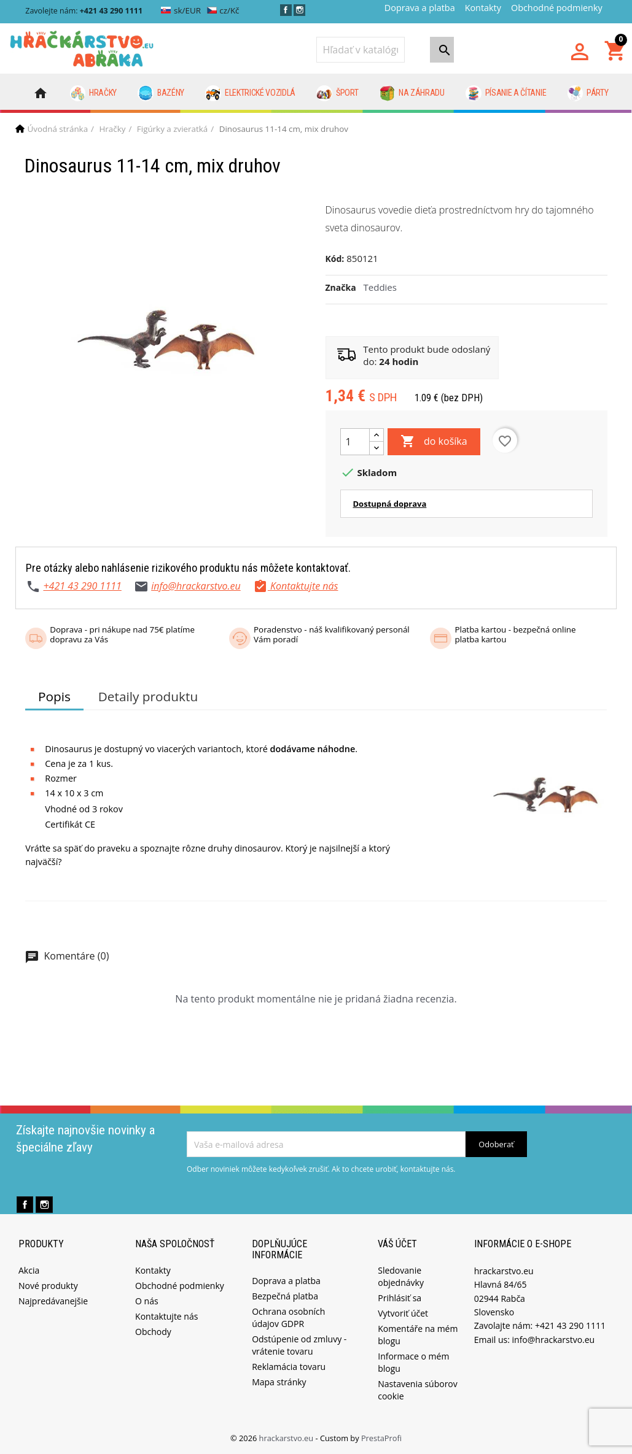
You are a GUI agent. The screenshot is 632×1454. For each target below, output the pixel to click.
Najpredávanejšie (53, 1301)
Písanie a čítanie (506, 93)
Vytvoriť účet (403, 1313)
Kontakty (483, 7)
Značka (341, 287)
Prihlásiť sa (399, 1298)
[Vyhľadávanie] (360, 50)
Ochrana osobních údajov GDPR (288, 1317)
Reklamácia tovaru (289, 1366)
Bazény (161, 93)
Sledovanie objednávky (401, 1276)
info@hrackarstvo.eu (196, 586)
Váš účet (397, 1244)
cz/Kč (223, 10)
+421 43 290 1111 (82, 586)
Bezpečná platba (285, 1296)
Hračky (93, 93)
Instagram (299, 10)
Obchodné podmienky (557, 7)
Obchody (153, 1331)
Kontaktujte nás (166, 1316)
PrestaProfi (381, 1438)
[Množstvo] (355, 441)
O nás (146, 1301)
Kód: (335, 258)
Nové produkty (48, 1285)
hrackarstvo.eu (287, 1438)
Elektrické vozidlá (250, 93)
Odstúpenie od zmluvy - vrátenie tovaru (299, 1345)
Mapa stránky (279, 1382)
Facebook (286, 10)
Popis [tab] (54, 696)
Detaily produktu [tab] (148, 696)
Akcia (28, 1270)
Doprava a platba (419, 7)
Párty (588, 93)
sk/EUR (181, 10)
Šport (337, 93)
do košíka (433, 442)
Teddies (380, 287)
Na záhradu (412, 93)
